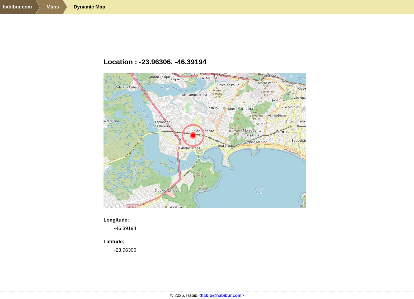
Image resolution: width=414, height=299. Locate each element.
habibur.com (17, 7)
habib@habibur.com (221, 295)
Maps (52, 7)
